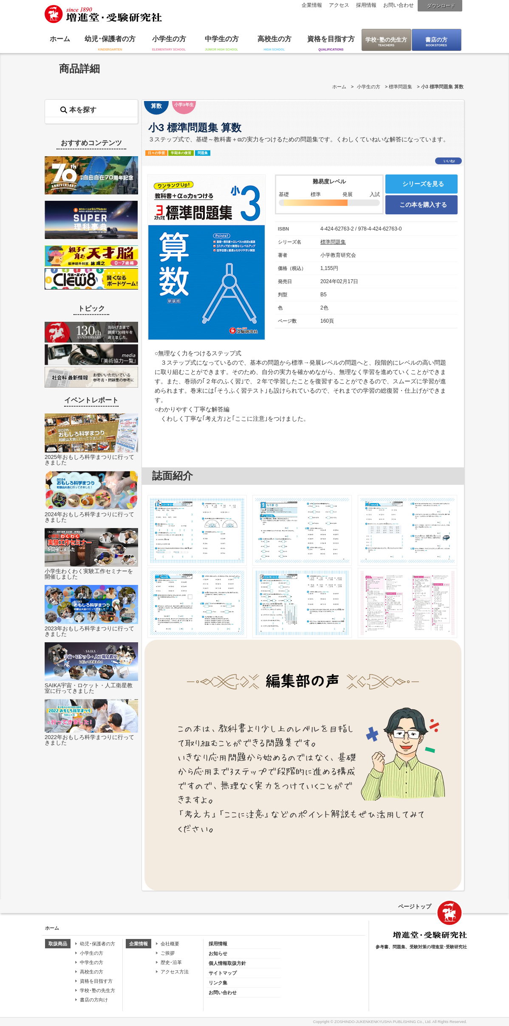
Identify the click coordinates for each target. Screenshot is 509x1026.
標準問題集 (400, 86)
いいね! (449, 161)
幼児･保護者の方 (110, 38)
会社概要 (170, 943)
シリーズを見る (423, 183)
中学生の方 (222, 38)
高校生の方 (274, 38)
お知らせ (218, 953)
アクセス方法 (175, 971)
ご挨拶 (168, 953)
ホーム (60, 38)
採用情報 (366, 5)
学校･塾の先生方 (386, 40)
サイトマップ (223, 972)
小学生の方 (169, 38)
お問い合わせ (398, 5)
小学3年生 (183, 104)
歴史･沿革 (171, 962)
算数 (156, 106)
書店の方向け (94, 999)
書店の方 (436, 40)
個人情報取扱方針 (227, 963)
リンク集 (218, 982)
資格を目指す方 (331, 38)
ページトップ (414, 906)
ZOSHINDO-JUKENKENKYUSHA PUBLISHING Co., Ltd (382, 1022)
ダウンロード (441, 5)
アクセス (339, 5)
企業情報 (312, 5)
